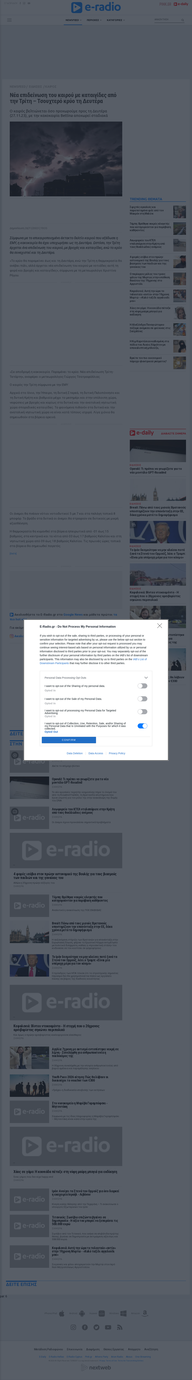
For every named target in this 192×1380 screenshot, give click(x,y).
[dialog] (96, 690)
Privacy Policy (117, 753)
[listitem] (96, 678)
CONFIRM (69, 740)
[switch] (142, 685)
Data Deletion (75, 753)
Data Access (95, 753)
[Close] (160, 626)
